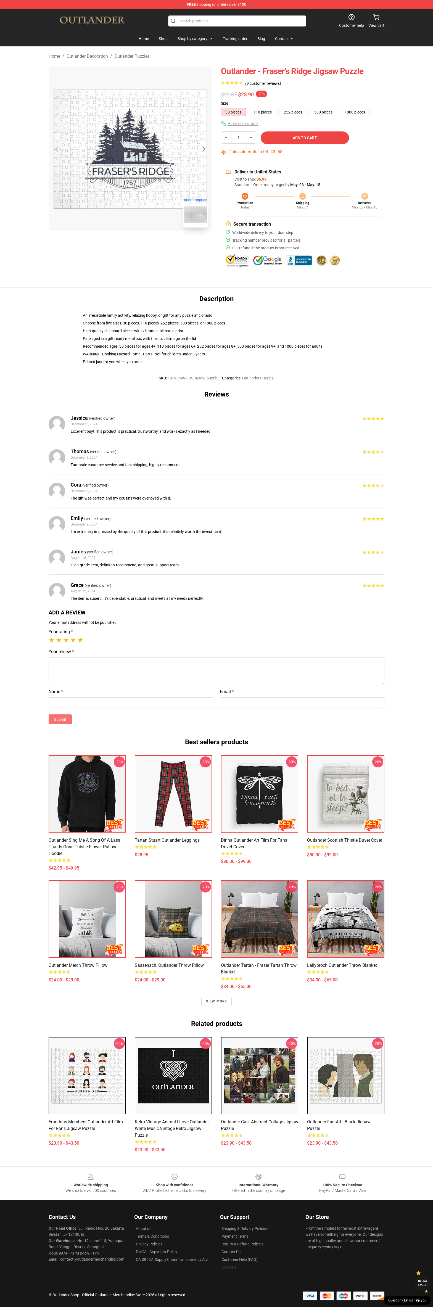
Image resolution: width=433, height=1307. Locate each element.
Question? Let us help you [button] (407, 1300)
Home (54, 56)
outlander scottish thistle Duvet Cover (344, 840)
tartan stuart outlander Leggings (167, 840)
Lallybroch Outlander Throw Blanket (342, 965)
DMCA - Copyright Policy (156, 1252)
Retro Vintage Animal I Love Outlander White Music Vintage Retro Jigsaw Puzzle (172, 1128)
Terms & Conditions (152, 1236)
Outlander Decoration (87, 56)
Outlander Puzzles (132, 56)
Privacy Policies (149, 1244)
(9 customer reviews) (263, 83)
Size (224, 103)
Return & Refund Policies (242, 1244)
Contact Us (231, 1252)
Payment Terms (234, 1236)
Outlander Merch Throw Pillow (78, 965)
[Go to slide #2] (144, 244)
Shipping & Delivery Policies (244, 1228)
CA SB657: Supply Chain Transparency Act (172, 1259)
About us (143, 1228)
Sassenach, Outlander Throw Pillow (169, 965)
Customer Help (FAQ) (239, 1259)
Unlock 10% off (422, 1283)
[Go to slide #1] (116, 244)
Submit (60, 719)
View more (216, 1001)
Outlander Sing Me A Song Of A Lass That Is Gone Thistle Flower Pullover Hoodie (84, 847)
